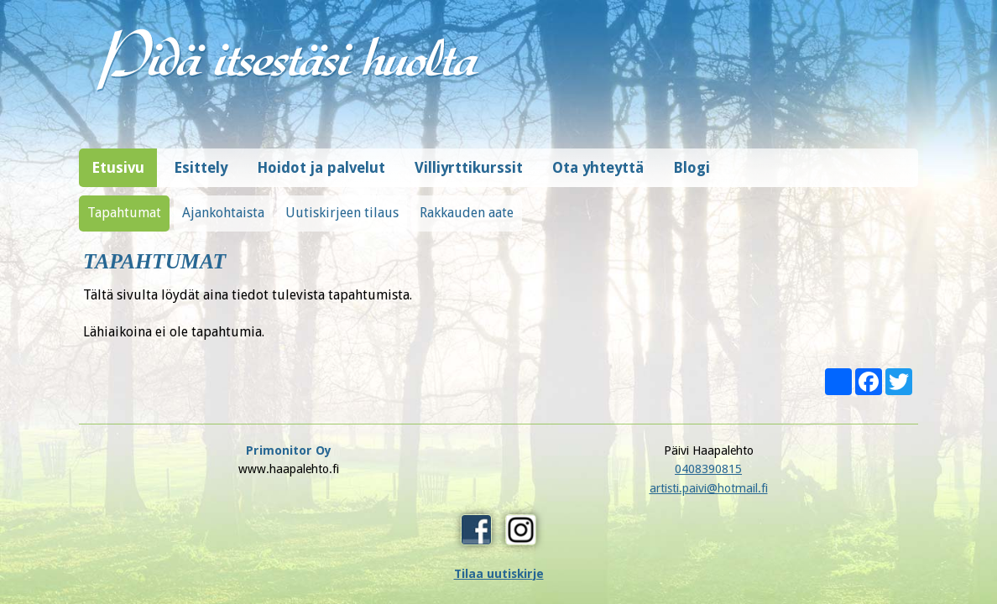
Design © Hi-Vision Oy (865, 537)
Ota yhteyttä (598, 159)
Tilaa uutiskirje (709, 491)
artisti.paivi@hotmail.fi (499, 480)
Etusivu (117, 159)
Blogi (691, 159)
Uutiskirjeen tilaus (342, 204)
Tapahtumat (124, 204)
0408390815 (498, 460)
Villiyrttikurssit (469, 159)
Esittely (200, 159)
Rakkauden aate (467, 204)
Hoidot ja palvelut (321, 159)
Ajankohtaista (223, 204)
